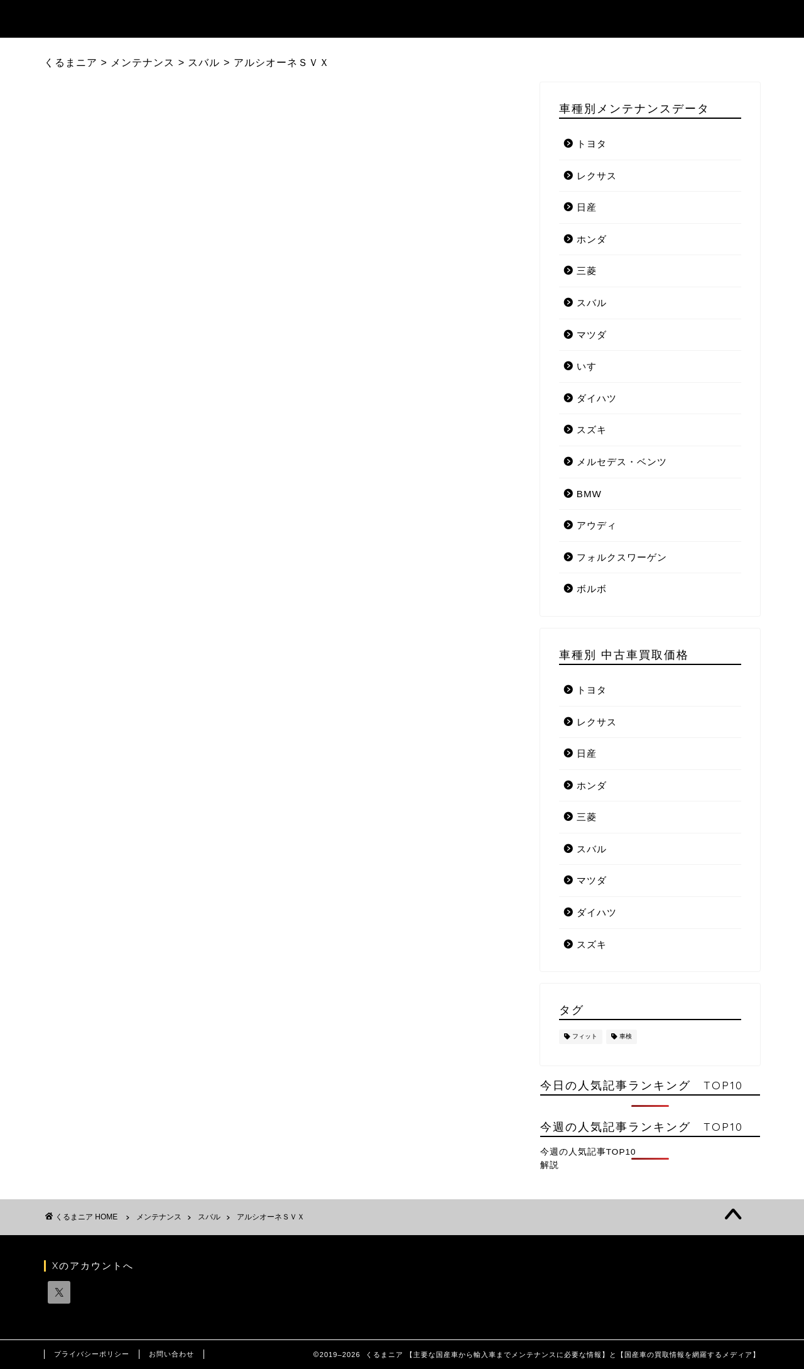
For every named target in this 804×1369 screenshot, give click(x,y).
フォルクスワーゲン (622, 557)
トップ (288, 19)
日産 (587, 207)
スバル (592, 302)
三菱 (587, 270)
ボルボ (592, 588)
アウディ (597, 525)
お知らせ (578, 19)
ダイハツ (597, 398)
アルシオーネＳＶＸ (271, 1216)
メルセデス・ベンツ (622, 461)
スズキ (592, 429)
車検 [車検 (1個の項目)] (625, 1036)
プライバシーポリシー (91, 1354)
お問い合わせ (171, 1354)
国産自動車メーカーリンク (690, 19)
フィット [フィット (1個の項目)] (584, 1036)
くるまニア (78, 17)
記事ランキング (370, 19)
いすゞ (592, 366)
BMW (589, 493)
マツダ (592, 334)
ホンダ (592, 239)
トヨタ (592, 143)
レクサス (597, 175)
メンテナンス (159, 1216)
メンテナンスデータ (482, 19)
